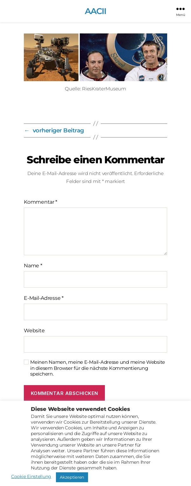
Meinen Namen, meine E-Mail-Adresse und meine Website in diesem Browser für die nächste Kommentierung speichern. (97, 368)
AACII (95, 11)
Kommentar (40, 202)
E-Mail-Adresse (44, 298)
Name (33, 266)
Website (34, 331)
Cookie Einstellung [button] (31, 476)
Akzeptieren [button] (72, 477)
